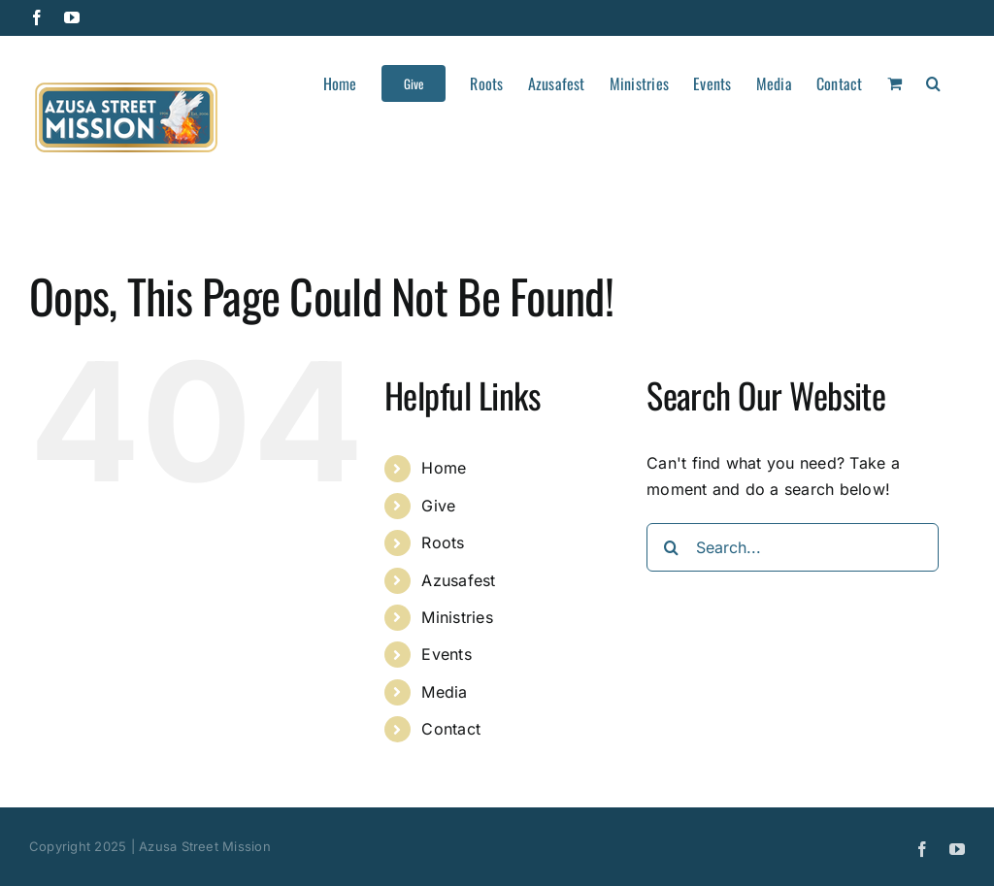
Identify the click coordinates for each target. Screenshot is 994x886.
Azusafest (458, 580)
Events (446, 654)
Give (438, 505)
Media (444, 692)
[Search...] (792, 547)
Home (443, 467)
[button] (933, 81)
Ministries (456, 617)
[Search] (670, 547)
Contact (450, 728)
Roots (442, 542)
